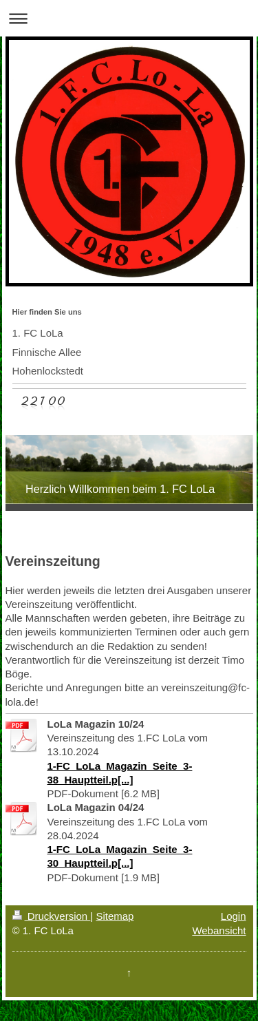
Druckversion (51, 916)
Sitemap (114, 916)
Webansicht (219, 930)
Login (233, 916)
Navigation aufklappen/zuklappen (129, 18)
